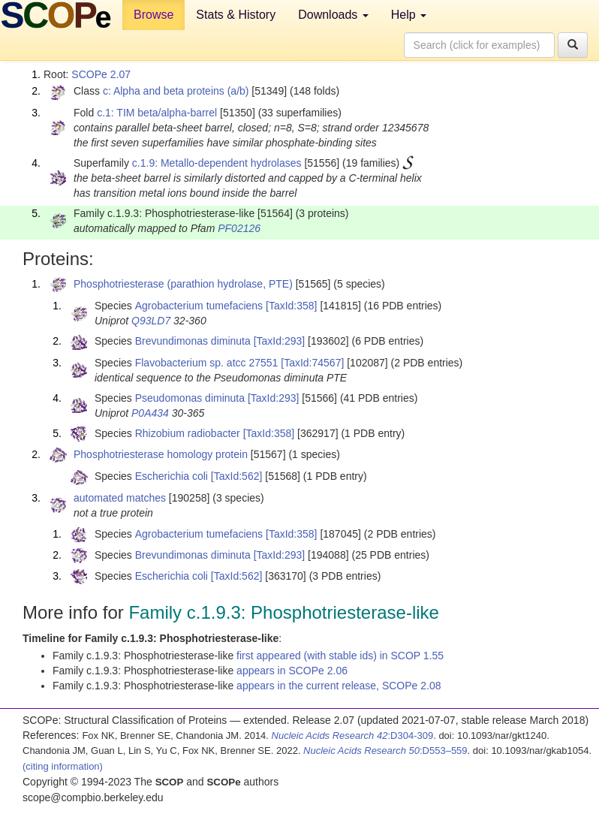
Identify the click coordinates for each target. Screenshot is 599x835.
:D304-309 (353, 735)
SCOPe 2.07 (101, 74)
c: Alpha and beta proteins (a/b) (176, 91)
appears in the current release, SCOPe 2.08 (338, 686)
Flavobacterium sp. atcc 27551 (206, 363)
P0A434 (150, 413)
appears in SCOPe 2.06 (292, 671)
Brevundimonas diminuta (193, 341)
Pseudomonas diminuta (190, 398)
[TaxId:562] (237, 476)
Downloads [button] (333, 14)
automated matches (120, 498)
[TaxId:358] (292, 306)
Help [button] (408, 14)
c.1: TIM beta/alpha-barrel (157, 113)
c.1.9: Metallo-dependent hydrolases (217, 163)
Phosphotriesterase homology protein (161, 454)
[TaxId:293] (280, 341)
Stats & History (235, 14)
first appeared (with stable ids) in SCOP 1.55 (340, 656)
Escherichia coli (171, 476)
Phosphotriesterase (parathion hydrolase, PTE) (183, 284)
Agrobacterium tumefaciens (199, 306)
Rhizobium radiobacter (187, 433)
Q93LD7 (150, 321)
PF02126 (239, 228)
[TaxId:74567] (312, 363)
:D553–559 (385, 750)
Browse (153, 14)
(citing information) (63, 766)
